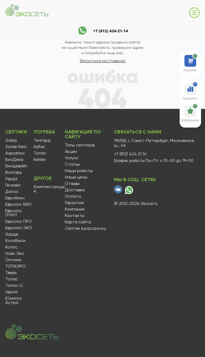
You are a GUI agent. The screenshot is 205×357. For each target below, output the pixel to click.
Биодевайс (16, 166)
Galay (11, 140)
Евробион (15, 198)
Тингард (42, 140)
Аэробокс (15, 153)
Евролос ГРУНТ (13, 213)
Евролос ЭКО (18, 228)
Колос (11, 247)
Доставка (75, 190)
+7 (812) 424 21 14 (130, 154)
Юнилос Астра (13, 300)
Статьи (72, 164)
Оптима (13, 260)
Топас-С (14, 285)
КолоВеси (15, 241)
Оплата (73, 196)
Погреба (44, 131)
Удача (11, 292)
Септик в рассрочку (85, 228)
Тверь (11, 273)
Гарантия (74, 203)
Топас (11, 279)
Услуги (71, 158)
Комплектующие (49, 189)
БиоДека (14, 159)
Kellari (39, 147)
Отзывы (72, 183)
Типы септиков (79, 145)
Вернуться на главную (102, 60)
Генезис (13, 185)
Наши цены (76, 177)
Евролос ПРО (18, 221)
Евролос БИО (18, 204)
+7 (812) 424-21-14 (110, 30)
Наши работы (79, 171)
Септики (16, 131)
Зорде (11, 234)
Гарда (11, 179)
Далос (12, 191)
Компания (74, 209)
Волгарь (13, 172)
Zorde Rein (16, 147)
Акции (71, 151)
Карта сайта (78, 222)
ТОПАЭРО (15, 266)
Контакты (74, 215)
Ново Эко (14, 253)
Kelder (40, 159)
